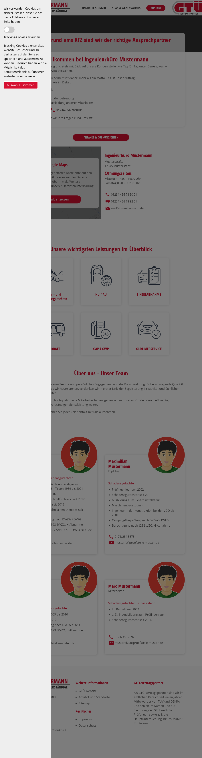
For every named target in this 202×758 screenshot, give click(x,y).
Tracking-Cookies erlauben (22, 37)
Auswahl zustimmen (21, 85)
